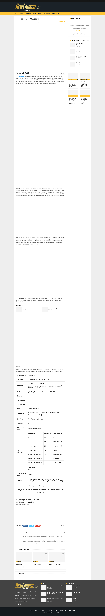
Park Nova (75, 598)
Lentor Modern (76, 592)
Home (16, 13)
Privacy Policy (55, 13)
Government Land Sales (73, 79)
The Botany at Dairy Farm (53, 308)
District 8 (35, 561)
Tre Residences (20, 76)
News (39, 13)
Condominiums (61, 21)
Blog (34, 13)
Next (21, 567)
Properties (28, 13)
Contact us (30, 0)
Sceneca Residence (77, 585)
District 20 (19, 561)
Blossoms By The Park (81, 56)
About (21, 13)
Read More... (79, 30)
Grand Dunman (26, 308)
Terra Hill (78, 62)
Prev (18, 567)
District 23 (52, 561)
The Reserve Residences (81, 50)
